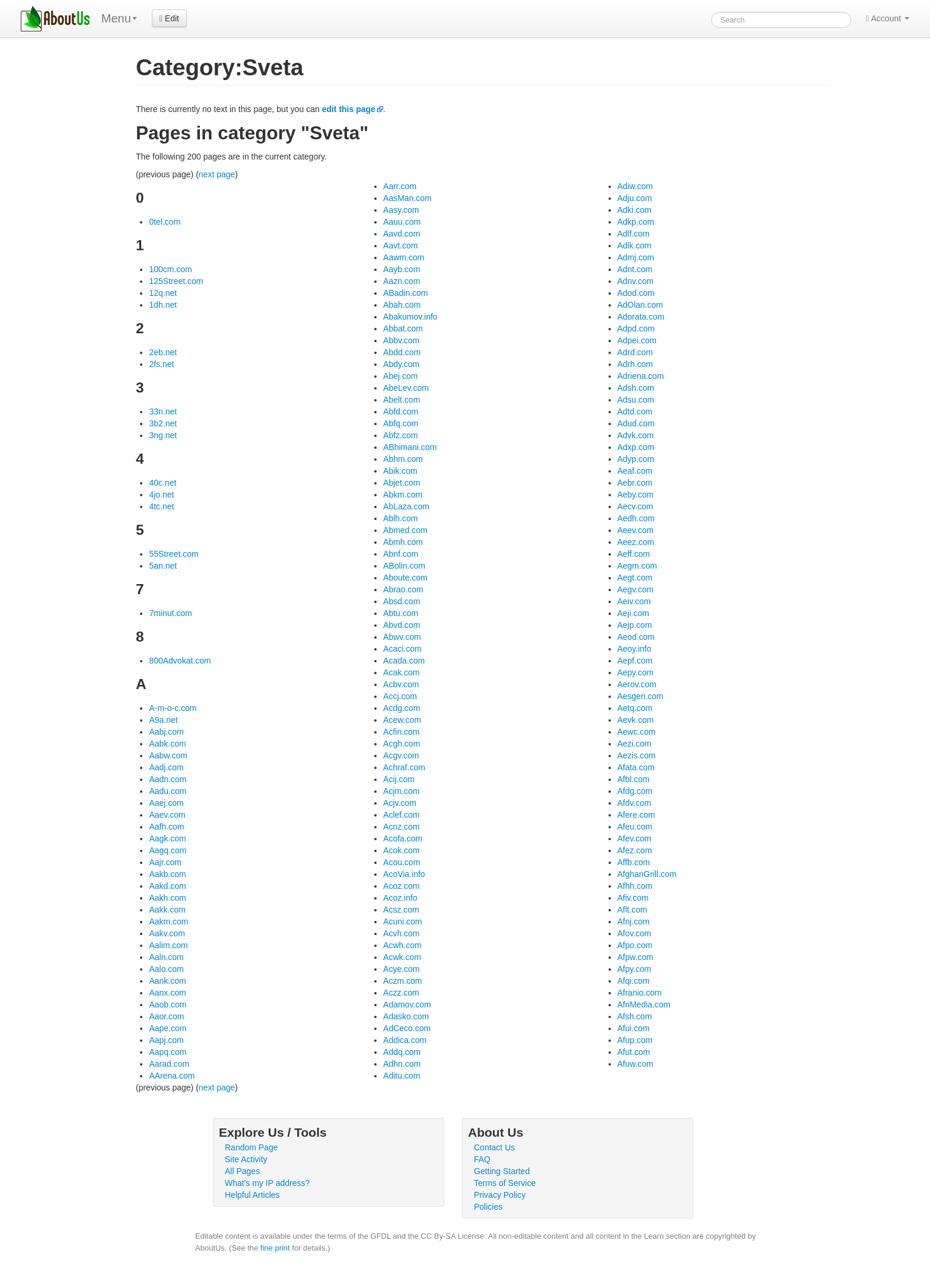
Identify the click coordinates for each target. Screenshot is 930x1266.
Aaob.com (167, 1004)
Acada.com (404, 660)
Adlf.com (633, 233)
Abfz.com (400, 435)
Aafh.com (166, 826)
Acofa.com (402, 838)
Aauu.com (402, 222)
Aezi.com (634, 743)
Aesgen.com (640, 696)
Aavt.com (400, 245)
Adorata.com (640, 316)
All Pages (242, 1171)
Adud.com (636, 423)
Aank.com (167, 981)
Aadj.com (166, 767)
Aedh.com (636, 518)
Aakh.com (167, 898)
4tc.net (161, 506)
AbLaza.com (406, 506)
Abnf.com (400, 554)
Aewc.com (636, 731)
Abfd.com (400, 411)
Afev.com (634, 838)
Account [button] (887, 18)
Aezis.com (636, 755)
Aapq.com (167, 1052)
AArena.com (172, 1075)
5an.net (163, 565)
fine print (275, 1247)
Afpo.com (634, 945)
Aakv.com (166, 933)
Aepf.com (634, 660)
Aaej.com (166, 803)
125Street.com (176, 281)
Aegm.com (637, 565)
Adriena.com (640, 376)
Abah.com (402, 305)
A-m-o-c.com (172, 708)
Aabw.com (168, 755)
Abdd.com (402, 352)
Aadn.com (167, 779)
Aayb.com (401, 269)
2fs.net (161, 364)
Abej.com (400, 376)
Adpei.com (637, 340)
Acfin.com (401, 731)
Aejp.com (634, 625)
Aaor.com (166, 1016)
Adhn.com (402, 1064)
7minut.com (170, 613)
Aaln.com (166, 957)
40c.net (162, 482)
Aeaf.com (634, 471)
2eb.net (163, 352)
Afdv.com (634, 803)
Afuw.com (635, 1064)
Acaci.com (402, 648)
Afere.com (636, 814)
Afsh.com (634, 1016)
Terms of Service (505, 1183)
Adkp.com (635, 222)
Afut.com (633, 1052)
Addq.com (402, 1052)
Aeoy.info (634, 648)
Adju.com (634, 198)
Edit (169, 18)
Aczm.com (402, 981)
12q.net (163, 293)
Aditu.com (401, 1075)
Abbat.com (403, 328)
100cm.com (170, 269)
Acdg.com (401, 708)
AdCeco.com (407, 1028)
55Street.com (173, 554)
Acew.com (402, 720)
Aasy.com (401, 210)
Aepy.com (635, 672)
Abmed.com (405, 530)
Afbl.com (633, 779)
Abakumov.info (410, 316)
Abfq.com (400, 423)
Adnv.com (635, 281)
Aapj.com (166, 1040)
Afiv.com (633, 898)
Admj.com (635, 257)
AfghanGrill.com (647, 874)
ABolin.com (404, 565)
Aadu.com (167, 791)
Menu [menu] (119, 18)
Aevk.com (635, 720)
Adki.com (634, 210)
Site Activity (246, 1159)
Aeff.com (633, 554)
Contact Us (494, 1147)
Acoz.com (401, 886)
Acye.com (401, 969)
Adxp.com (635, 447)
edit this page (348, 109)
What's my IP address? (267, 1183)
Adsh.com (635, 388)
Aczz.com (401, 992)
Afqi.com (633, 981)
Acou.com (401, 862)
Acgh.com (401, 743)
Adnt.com (634, 269)
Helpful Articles (252, 1195)
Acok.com (401, 850)
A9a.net (163, 720)
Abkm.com (402, 494)
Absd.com (401, 601)
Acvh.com (401, 933)
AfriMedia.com (643, 1004)
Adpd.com (636, 328)
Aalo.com (166, 969)
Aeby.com (635, 494)
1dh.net (163, 305)
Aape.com (167, 1028)
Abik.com (400, 471)
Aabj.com (166, 731)
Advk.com (635, 435)
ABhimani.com (410, 447)
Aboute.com (405, 577)
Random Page (251, 1147)
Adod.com (636, 293)
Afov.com (634, 933)
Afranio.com (639, 992)
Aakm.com (168, 921)
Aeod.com (636, 637)
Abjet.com (401, 482)
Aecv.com (635, 506)
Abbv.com (401, 340)
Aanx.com (167, 992)
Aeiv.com (634, 601)
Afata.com (636, 767)
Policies (488, 1206)
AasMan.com (407, 198)
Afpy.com (634, 969)
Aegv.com (635, 589)
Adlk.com (634, 245)
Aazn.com (401, 281)
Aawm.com (403, 257)
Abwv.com (402, 637)
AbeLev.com (406, 388)
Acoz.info (400, 898)
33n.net (163, 411)
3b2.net (163, 423)
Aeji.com (633, 613)
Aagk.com (167, 838)
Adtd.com (634, 411)
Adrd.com (635, 352)
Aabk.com (167, 743)
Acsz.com (401, 909)
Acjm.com (401, 791)
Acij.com (399, 779)
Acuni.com (402, 921)
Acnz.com (401, 826)
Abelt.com (401, 399)
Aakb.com (167, 874)
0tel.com (164, 222)
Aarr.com (399, 186)
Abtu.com (400, 613)
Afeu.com (634, 826)
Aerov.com (637, 684)
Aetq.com (634, 708)
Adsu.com (635, 399)
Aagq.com (167, 850)
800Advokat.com (180, 660)
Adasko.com (406, 1016)
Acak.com (401, 672)
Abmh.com (403, 542)
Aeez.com (635, 542)
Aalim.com (168, 945)
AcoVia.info (404, 874)
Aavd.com (401, 233)
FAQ (482, 1159)
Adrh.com (635, 364)
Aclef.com (401, 814)
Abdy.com (401, 364)
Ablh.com (400, 518)
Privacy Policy (499, 1195)
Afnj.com (633, 921)
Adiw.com (635, 186)
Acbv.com (401, 684)
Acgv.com (401, 755)
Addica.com (404, 1040)
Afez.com (634, 850)
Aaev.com (167, 814)
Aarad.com (169, 1064)
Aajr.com (165, 862)
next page (217, 174)
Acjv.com (399, 803)
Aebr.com (634, 482)
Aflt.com (632, 909)
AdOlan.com (640, 305)
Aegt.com (634, 577)
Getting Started (502, 1171)
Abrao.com (403, 589)
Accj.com (400, 696)
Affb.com (633, 862)
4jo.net (161, 494)
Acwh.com (402, 945)
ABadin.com (405, 293)
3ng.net (163, 435)
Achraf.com (404, 767)
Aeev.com (635, 530)
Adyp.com (635, 459)
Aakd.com (167, 886)
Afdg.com (634, 791)
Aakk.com (167, 909)
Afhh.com (634, 886)
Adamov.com (407, 1004)
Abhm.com (403, 459)
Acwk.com (402, 957)
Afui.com (633, 1028)
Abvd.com (401, 625)
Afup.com (634, 1040)
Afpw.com (635, 957)
